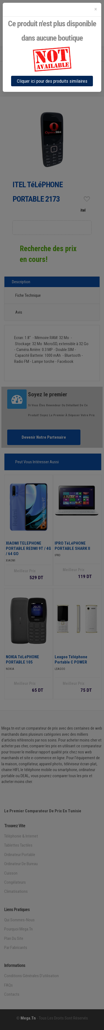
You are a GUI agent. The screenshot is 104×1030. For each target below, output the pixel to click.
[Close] (95, 9)
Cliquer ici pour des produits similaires (52, 81)
